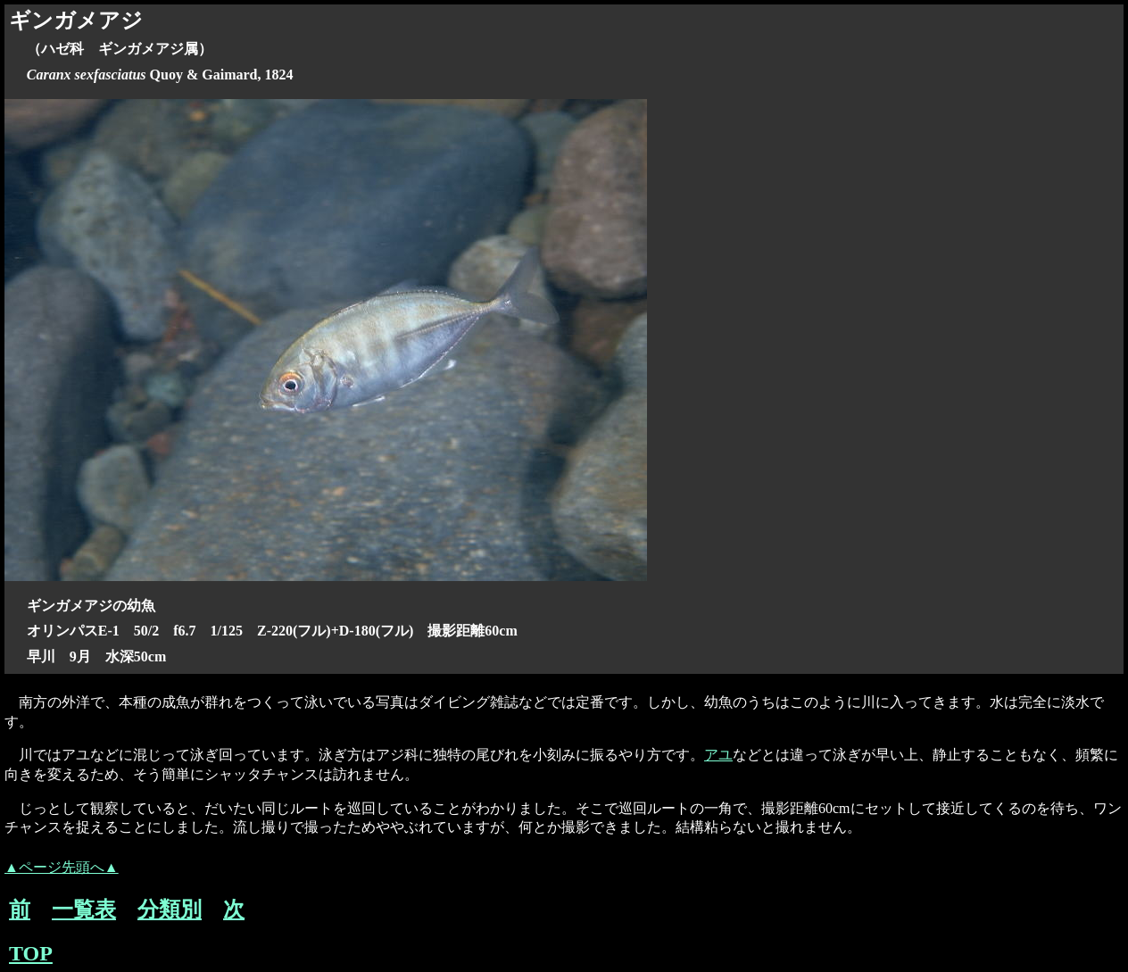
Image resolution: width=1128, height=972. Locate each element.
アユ (718, 754)
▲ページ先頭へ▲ (61, 867)
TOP (31, 953)
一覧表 (84, 909)
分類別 (169, 909)
